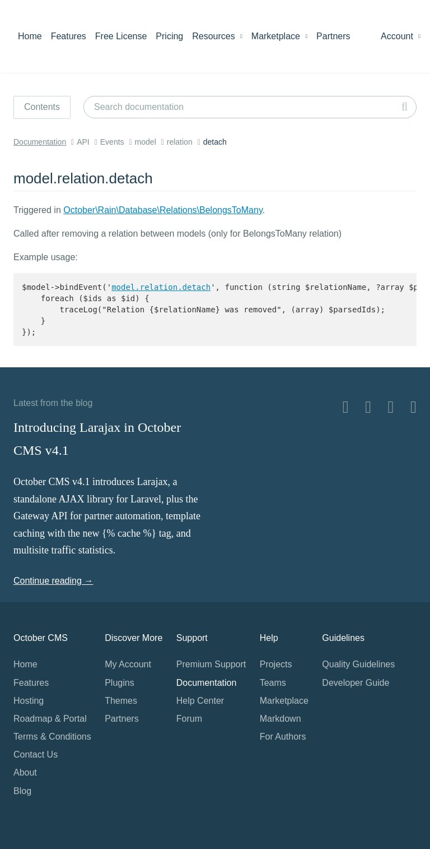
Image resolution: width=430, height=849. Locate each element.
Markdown (280, 718)
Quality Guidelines (358, 664)
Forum (189, 718)
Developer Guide (355, 682)
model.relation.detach (161, 287)
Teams (273, 682)
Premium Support (211, 664)
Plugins (119, 682)
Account (400, 36)
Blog (22, 791)
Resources (217, 36)
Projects (276, 664)
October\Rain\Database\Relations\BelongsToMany (162, 210)
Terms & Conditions (52, 736)
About (25, 772)
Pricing (169, 36)
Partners (333, 36)
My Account (128, 664)
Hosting (28, 700)
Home (30, 36)
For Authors (283, 736)
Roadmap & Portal (50, 718)
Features (68, 36)
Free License (121, 36)
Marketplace (279, 36)
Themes (121, 700)
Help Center (200, 700)
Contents (42, 107)
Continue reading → (53, 580)
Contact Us (35, 754)
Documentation (39, 141)
